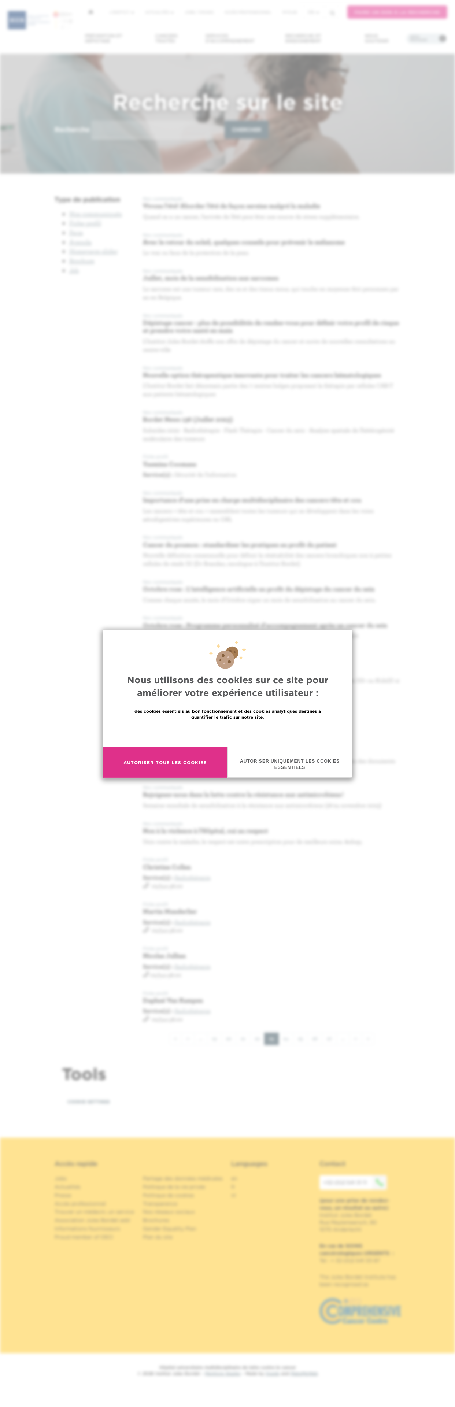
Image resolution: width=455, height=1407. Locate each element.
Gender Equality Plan (169, 1229)
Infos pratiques (418, 38)
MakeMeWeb (304, 1373)
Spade (273, 1373)
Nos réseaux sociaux (169, 1212)
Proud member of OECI (84, 1237)
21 (245, 1038)
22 (260, 1038)
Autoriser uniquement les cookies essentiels (290, 764)
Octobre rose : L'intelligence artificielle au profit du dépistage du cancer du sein (258, 589)
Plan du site (158, 1237)
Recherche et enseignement (303, 38)
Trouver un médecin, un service (94, 1212)
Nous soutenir (377, 38)
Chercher (246, 130)
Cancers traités (166, 38)
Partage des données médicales (183, 1178)
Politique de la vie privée (174, 1187)
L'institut (122, 12)
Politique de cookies (168, 1195)
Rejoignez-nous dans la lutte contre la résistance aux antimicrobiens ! (243, 794)
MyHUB (289, 12)
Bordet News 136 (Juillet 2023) (188, 419)
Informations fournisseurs (87, 1229)
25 (303, 1038)
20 (231, 1038)
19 (217, 1038)
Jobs (61, 1178)
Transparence (160, 1204)
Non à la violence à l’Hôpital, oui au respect (206, 830)
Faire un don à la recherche (397, 12)
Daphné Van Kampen (173, 1000)
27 (332, 1038)
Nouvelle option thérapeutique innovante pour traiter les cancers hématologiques (262, 375)
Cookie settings (88, 1101)
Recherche (72, 129)
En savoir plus (227, 733)
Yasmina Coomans (169, 464)
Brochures (156, 1220)
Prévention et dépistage (103, 38)
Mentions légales (223, 1373)
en (234, 1178)
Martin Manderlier (170, 911)
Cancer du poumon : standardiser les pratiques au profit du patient (240, 544)
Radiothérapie (193, 877)
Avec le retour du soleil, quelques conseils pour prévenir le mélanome (244, 242)
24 (288, 1038)
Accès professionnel (248, 12)
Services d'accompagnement (230, 38)
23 (274, 1040)
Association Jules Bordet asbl (92, 1220)
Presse (63, 1195)
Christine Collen (167, 867)
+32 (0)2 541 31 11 (355, 1182)
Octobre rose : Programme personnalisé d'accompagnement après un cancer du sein (265, 625)
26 (317, 1038)
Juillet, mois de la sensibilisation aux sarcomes (210, 278)
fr (313, 12)
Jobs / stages (199, 12)
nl (233, 1195)
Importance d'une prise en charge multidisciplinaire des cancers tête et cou (252, 500)
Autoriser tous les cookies (165, 762)
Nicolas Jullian (164, 955)
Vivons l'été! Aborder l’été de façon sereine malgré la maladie (231, 206)
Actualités (159, 12)
